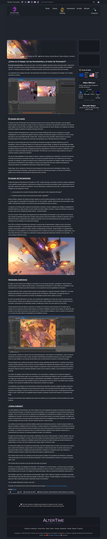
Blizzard (74, 528)
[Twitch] (22, 2)
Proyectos (80, 528)
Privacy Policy (41, 528)
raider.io (92, 100)
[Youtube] (29, 2)
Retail (47, 528)
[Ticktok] (38, 2)
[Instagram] (32, 2)
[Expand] (98, 110)
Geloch (56, 535)
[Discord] (35, 2)
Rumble (69, 528)
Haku (52, 535)
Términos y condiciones (30, 528)
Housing (57, 528)
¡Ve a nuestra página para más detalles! (56, 486)
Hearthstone (63, 528)
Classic (52, 528)
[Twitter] (25, 2)
